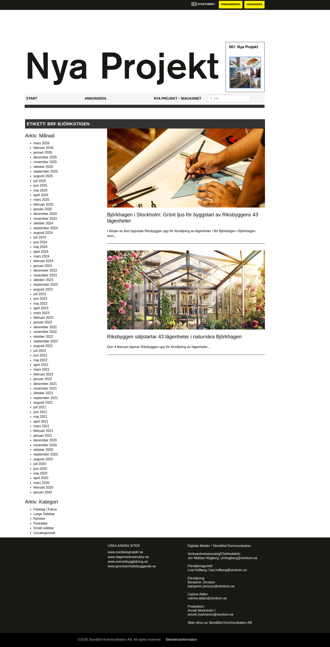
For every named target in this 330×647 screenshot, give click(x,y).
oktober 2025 (43, 167)
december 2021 (45, 384)
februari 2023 (43, 317)
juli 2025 (39, 181)
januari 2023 (42, 322)
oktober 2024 (43, 223)
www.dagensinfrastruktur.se (128, 557)
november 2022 (45, 332)
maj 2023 (40, 303)
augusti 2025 (43, 176)
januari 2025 (42, 209)
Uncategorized (44, 533)
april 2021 (40, 421)
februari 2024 (43, 261)
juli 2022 (39, 350)
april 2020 (40, 478)
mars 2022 (41, 369)
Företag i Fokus (45, 509)
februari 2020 (43, 487)
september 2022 (45, 341)
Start (31, 98)
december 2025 (45, 157)
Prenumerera (230, 4)
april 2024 (40, 251)
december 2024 (45, 214)
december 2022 (45, 327)
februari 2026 (43, 148)
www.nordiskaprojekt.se (125, 552)
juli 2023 (39, 294)
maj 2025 (40, 190)
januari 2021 (42, 435)
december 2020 (45, 440)
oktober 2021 (43, 393)
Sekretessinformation (181, 639)
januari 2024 (42, 266)
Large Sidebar (44, 514)
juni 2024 (40, 242)
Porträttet (40, 523)
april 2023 (40, 308)
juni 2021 (40, 412)
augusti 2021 (43, 402)
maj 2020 (40, 473)
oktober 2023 (43, 280)
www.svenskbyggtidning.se (128, 561)
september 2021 (45, 398)
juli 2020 (39, 464)
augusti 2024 (43, 232)
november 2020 (45, 445)
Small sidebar (43, 528)
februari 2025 (43, 204)
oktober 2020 (43, 449)
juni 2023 (40, 299)
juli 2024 (39, 237)
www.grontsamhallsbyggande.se (132, 566)
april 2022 (40, 365)
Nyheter (39, 519)
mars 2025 (41, 200)
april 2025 (40, 195)
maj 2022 (40, 360)
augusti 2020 (43, 459)
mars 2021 (41, 426)
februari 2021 (43, 431)
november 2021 (45, 388)
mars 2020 (41, 483)
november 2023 (45, 275)
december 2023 (45, 270)
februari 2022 (43, 374)
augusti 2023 (43, 289)
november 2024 (45, 218)
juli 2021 (39, 407)
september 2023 (45, 285)
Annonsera (254, 4)
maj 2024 (40, 247)
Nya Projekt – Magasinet (177, 98)
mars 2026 (41, 143)
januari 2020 (42, 492)
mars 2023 (41, 313)
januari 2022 (42, 379)
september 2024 (45, 228)
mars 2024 (41, 256)
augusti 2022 (43, 346)
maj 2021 (40, 416)
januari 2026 (42, 152)
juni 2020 (40, 468)
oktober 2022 (43, 336)
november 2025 (45, 162)
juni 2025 (40, 185)
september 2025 (45, 171)
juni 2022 (40, 355)
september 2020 (45, 454)
